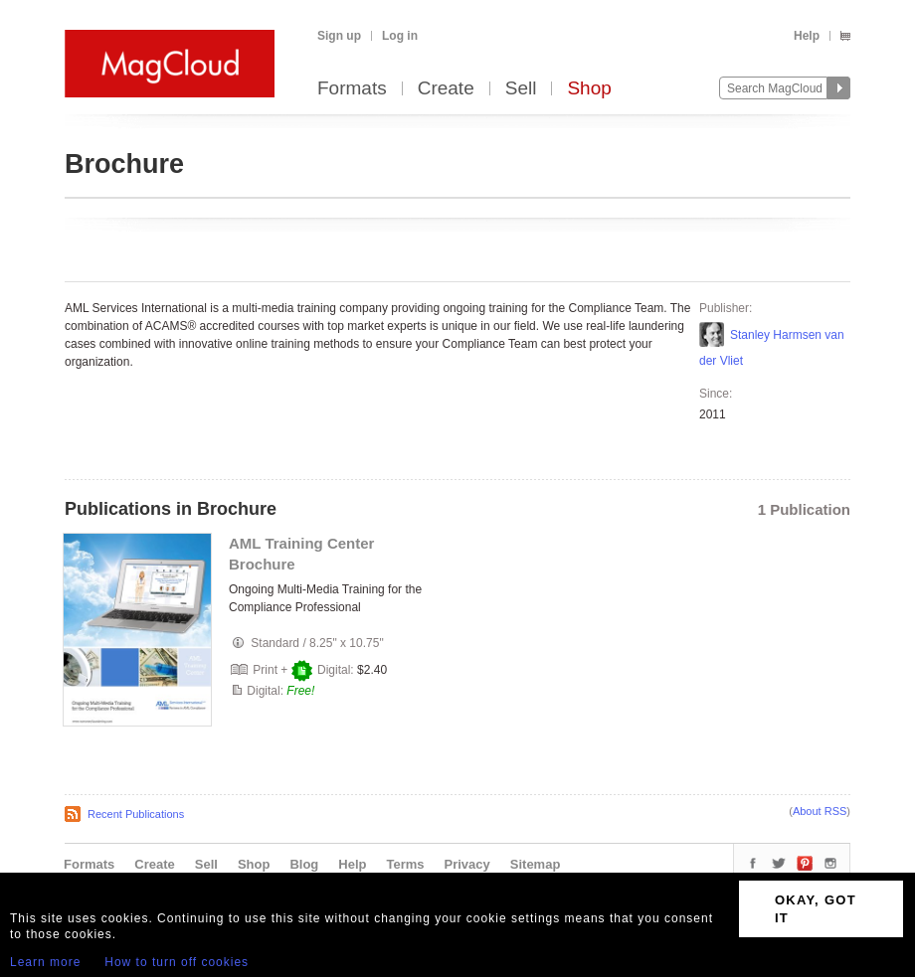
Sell (521, 89)
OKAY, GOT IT (815, 909)
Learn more (45, 962)
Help (807, 36)
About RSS (819, 811)
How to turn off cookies (176, 962)
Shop (589, 89)
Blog (303, 864)
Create (446, 89)
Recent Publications (136, 814)
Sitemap (535, 864)
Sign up (339, 36)
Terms (405, 864)
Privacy (467, 864)
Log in (400, 36)
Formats (352, 89)
